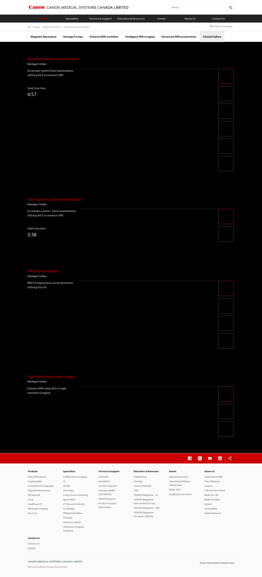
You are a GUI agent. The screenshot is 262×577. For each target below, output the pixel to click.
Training (138, 481)
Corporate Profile (213, 476)
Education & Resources (131, 18)
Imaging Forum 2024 (180, 494)
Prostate (67, 517)
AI (64, 481)
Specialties (72, 18)
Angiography (35, 481)
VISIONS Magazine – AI (146, 495)
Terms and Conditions (37, 567)
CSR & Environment (214, 490)
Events (162, 18)
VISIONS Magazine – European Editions (144, 514)
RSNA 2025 (175, 489)
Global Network (212, 513)
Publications (140, 476)
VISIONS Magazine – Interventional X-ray (144, 501)
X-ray (30, 499)
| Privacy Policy (52, 567)
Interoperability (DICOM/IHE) (106, 492)
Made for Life (211, 495)
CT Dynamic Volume (74, 504)
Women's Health (72, 522)
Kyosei (207, 504)
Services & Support (100, 18)
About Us (190, 18)
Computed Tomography (41, 485)
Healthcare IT (35, 504)
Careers (208, 485)
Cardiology (69, 508)
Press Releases (212, 481)
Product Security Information (107, 505)
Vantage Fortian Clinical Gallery (76, 27)
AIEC (136, 490)
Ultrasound (34, 495)
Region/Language (221, 26)
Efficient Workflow (72, 513)
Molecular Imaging (38, 508)
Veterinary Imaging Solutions (73, 528)
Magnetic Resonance (51, 27)
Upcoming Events (178, 476)
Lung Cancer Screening (75, 495)
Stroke (66, 485)
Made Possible (212, 499)
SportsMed (69, 499)
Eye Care (32, 513)
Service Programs (107, 485)
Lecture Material (142, 485)
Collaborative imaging (75, 476)
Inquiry (31, 548)
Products (43, 18)
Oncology (68, 490)
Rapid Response (107, 498)
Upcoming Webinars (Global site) (180, 483)
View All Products (37, 476)
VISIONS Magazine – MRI (147, 507)
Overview (103, 476)
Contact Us (218, 18)
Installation (104, 481)
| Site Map (63, 567)
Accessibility (210, 508)
